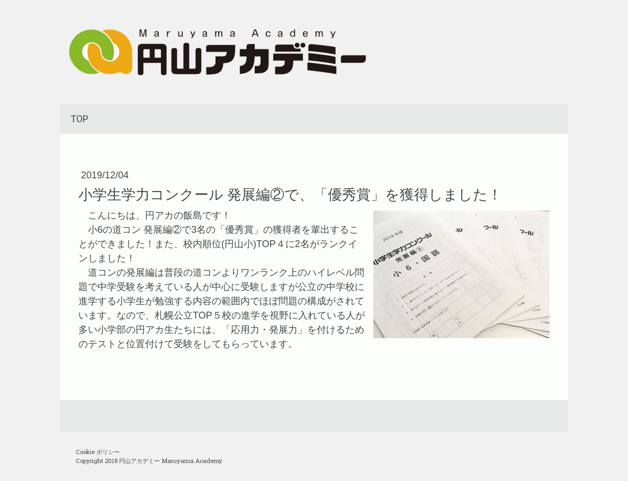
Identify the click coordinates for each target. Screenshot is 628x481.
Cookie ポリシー (98, 452)
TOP (79, 118)
